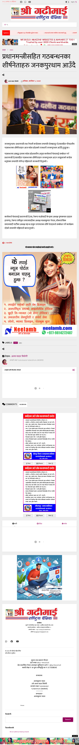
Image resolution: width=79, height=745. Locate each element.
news (11, 50)
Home (22, 705)
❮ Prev (28, 463)
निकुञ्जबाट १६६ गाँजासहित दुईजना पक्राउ (31, 33)
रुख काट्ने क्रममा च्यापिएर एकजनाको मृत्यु (58, 33)
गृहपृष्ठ (4, 50)
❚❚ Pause (39, 463)
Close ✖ (75, 736)
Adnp (74, 44)
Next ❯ (51, 463)
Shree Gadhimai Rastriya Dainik (19, 732)
